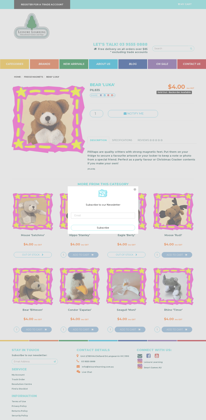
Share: (103, 95)
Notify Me (133, 113)
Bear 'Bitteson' (33, 309)
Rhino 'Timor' (173, 309)
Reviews (150, 140)
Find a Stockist (20, 389)
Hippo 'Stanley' (79, 235)
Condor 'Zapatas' (79, 309)
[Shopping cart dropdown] (184, 4)
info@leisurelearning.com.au (95, 366)
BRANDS (44, 64)
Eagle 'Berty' (126, 235)
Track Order (18, 379)
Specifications (122, 140)
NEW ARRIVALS (73, 64)
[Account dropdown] (172, 2)
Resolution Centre (22, 384)
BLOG (133, 64)
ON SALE (162, 64)
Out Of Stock (32, 254)
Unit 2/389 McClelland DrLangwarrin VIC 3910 (103, 355)
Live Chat (84, 371)
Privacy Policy (19, 406)
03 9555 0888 (133, 44)
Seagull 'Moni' (126, 309)
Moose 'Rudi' (173, 235)
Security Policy (20, 415)
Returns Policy (20, 411)
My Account (18, 375)
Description (98, 140)
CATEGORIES (14, 64)
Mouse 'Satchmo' (33, 235)
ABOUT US (103, 64)
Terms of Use (19, 401)
